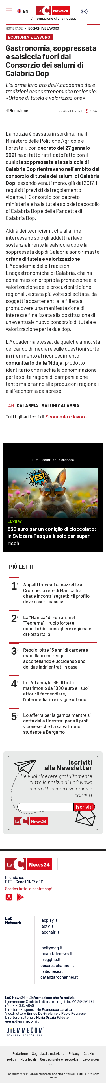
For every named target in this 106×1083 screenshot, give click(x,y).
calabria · (28, 405)
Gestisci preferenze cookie (59, 1059)
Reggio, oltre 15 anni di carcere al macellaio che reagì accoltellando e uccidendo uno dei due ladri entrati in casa (56, 658)
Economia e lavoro (43, 28)
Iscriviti (84, 807)
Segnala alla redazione (48, 1053)
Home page (14, 28)
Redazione (20, 1053)
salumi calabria (60, 405)
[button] (93, 31)
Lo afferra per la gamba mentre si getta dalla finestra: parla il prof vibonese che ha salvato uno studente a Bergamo (57, 723)
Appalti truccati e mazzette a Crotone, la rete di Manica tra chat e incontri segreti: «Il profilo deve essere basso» (56, 593)
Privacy (74, 1053)
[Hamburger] (9, 11)
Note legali (28, 1059)
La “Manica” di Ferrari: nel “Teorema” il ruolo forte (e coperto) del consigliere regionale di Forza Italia (57, 625)
